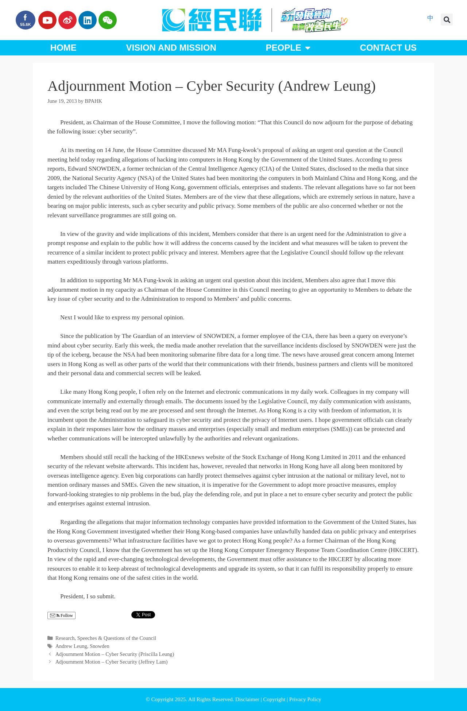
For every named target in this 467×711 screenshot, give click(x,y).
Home (63, 48)
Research (65, 638)
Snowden (99, 646)
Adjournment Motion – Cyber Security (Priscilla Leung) (114, 654)
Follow (61, 615)
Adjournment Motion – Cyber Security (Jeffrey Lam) (111, 662)
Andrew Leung (71, 646)
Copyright (275, 699)
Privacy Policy (305, 699)
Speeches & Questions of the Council (116, 638)
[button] (447, 19)
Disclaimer (248, 699)
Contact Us (388, 48)
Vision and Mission (171, 48)
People (288, 47)
